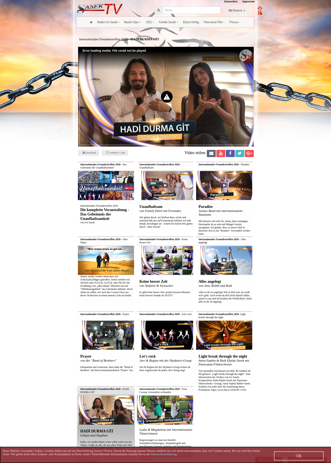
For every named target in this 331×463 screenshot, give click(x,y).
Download (89, 152)
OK (299, 456)
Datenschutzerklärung (163, 454)
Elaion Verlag (191, 22)
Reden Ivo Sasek (108, 22)
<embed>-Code (115, 152)
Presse (234, 22)
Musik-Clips (132, 22)
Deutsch (236, 10)
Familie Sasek (168, 22)
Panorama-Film (214, 22)
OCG (150, 22)
